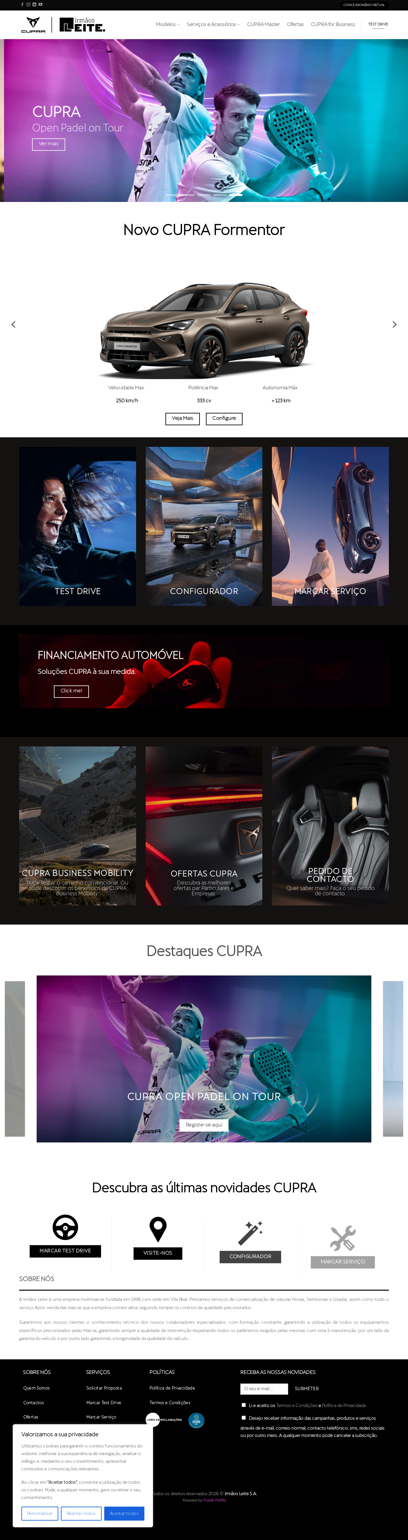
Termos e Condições (296, 1406)
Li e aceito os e (304, 1405)
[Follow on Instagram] (28, 5)
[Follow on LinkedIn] (34, 5)
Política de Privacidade (344, 1406)
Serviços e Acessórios (213, 25)
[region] (83, 1475)
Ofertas (295, 24)
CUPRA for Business (333, 24)
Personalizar (40, 1513)
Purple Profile (214, 1500)
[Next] (394, 324)
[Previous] (14, 324)
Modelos (168, 25)
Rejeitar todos (81, 1513)
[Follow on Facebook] (22, 5)
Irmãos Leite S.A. (241, 1494)
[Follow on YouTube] (40, 5)
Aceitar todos (124, 1513)
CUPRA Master (263, 24)
